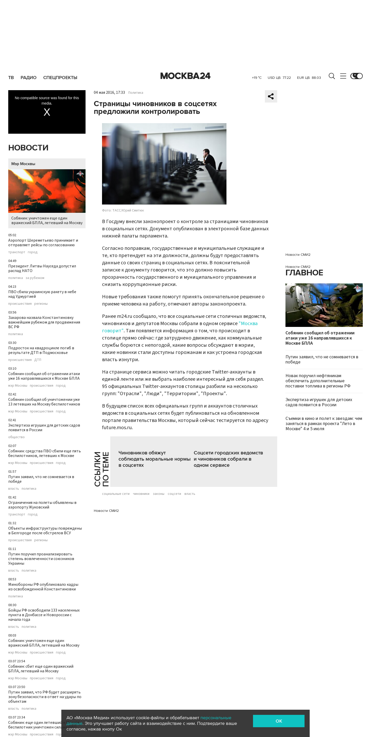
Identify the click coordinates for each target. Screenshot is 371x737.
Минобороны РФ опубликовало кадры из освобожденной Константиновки (43, 587)
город (33, 252)
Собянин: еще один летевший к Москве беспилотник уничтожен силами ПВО (44, 725)
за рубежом (35, 278)
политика (15, 278)
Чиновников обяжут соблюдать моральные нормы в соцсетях (155, 459)
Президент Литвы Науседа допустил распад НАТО (42, 268)
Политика (135, 92)
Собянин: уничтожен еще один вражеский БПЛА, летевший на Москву (46, 197)
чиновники (141, 494)
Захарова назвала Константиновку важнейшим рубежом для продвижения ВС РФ (44, 322)
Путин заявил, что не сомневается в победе (41, 479)
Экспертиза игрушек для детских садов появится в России (44, 427)
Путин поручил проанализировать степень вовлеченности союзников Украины (41, 558)
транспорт (16, 252)
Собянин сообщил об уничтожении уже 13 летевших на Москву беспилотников (44, 402)
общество (16, 437)
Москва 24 (185, 76)
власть (13, 488)
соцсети (174, 494)
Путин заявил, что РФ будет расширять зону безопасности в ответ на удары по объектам (44, 696)
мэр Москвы (17, 385)
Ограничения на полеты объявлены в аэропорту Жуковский (42, 505)
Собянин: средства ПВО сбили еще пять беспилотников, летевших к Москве (44, 453)
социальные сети (116, 494)
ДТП (37, 360)
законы (158, 494)
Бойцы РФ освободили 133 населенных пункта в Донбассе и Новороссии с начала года (44, 614)
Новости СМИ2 (106, 511)
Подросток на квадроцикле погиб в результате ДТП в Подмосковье (41, 350)
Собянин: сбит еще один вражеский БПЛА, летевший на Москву (40, 669)
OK (279, 721)
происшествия (20, 304)
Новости (28, 148)
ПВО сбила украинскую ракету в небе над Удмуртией (42, 294)
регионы (41, 304)
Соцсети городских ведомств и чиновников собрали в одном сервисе (228, 459)
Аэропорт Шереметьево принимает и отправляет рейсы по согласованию (43, 243)
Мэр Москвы (23, 163)
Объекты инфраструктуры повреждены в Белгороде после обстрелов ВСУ (45, 531)
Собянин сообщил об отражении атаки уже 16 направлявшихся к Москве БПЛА (44, 376)
